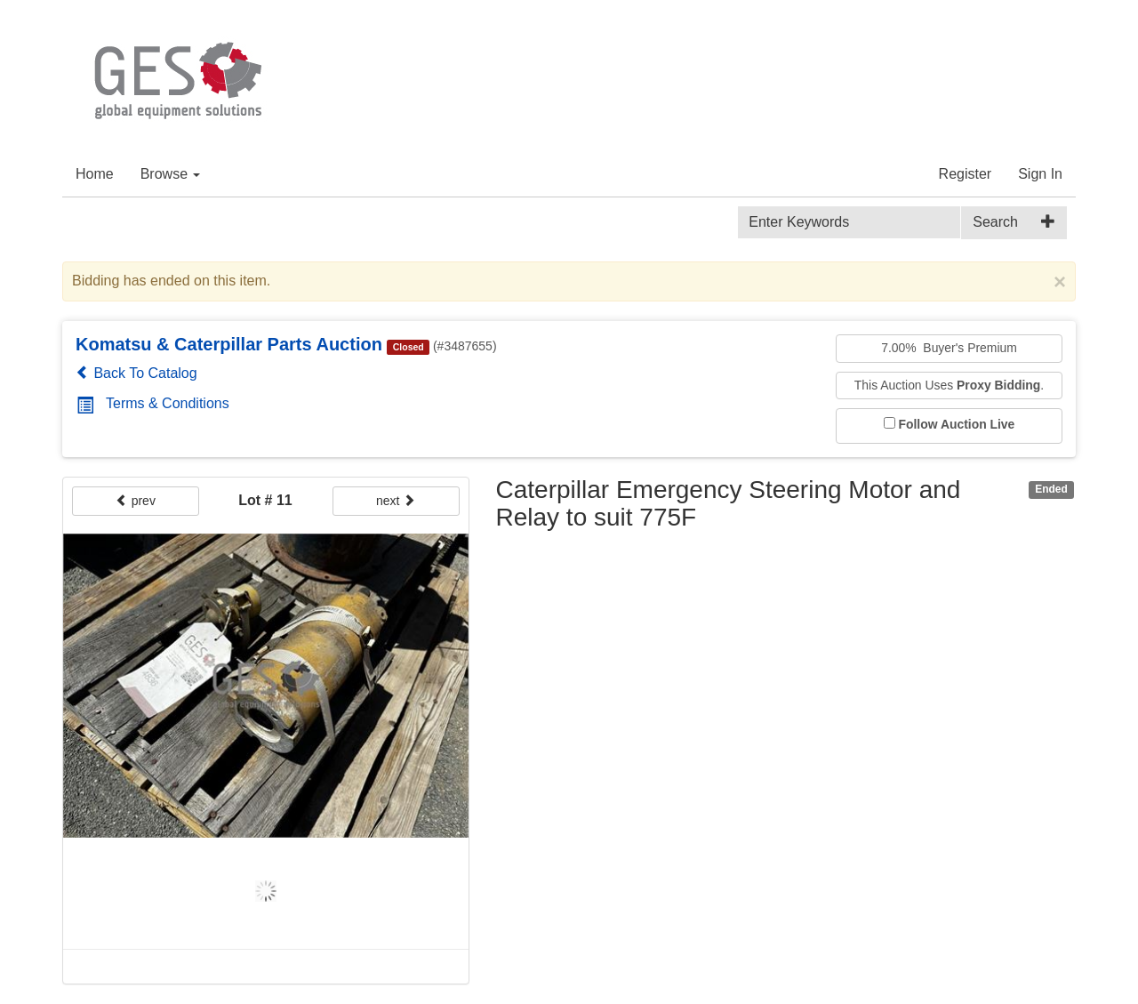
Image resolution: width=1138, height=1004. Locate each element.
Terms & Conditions (152, 403)
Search (995, 221)
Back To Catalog (136, 373)
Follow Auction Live (957, 424)
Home (95, 173)
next (395, 501)
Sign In (1040, 173)
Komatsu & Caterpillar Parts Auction (229, 344)
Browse (170, 173)
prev (136, 501)
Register (965, 173)
